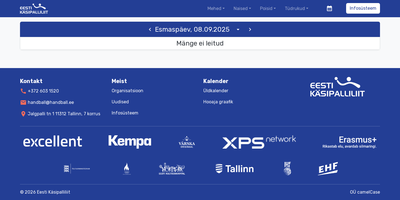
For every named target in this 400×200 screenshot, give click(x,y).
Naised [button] (241, 8)
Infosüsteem (363, 8)
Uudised (120, 101)
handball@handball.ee (51, 102)
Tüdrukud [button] (295, 8)
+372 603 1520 (43, 91)
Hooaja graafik (218, 101)
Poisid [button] (266, 8)
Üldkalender (215, 90)
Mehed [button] (214, 8)
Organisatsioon (127, 90)
